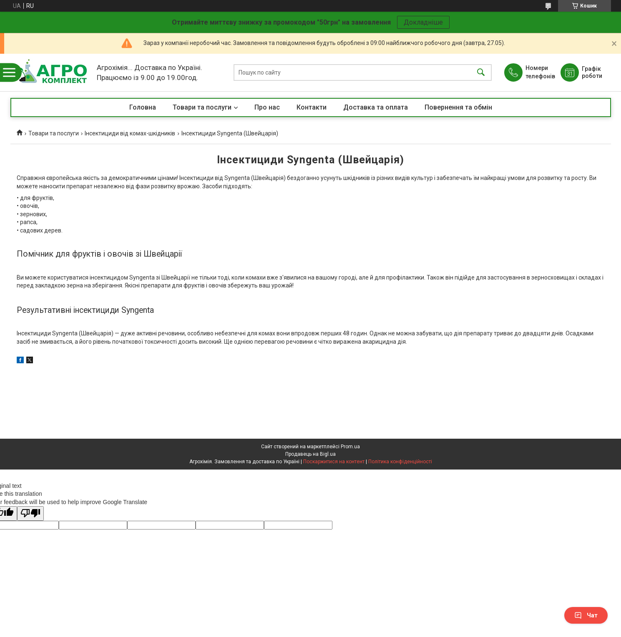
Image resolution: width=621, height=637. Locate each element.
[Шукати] (481, 72)
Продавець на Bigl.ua (310, 454)
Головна (142, 107)
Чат (586, 615)
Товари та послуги (202, 107)
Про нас (267, 107)
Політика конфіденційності (400, 462)
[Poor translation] (30, 513)
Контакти (312, 107)
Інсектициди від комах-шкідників (130, 133)
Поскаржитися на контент (334, 462)
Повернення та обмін (458, 107)
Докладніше (423, 22)
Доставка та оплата (375, 107)
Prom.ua (350, 447)
